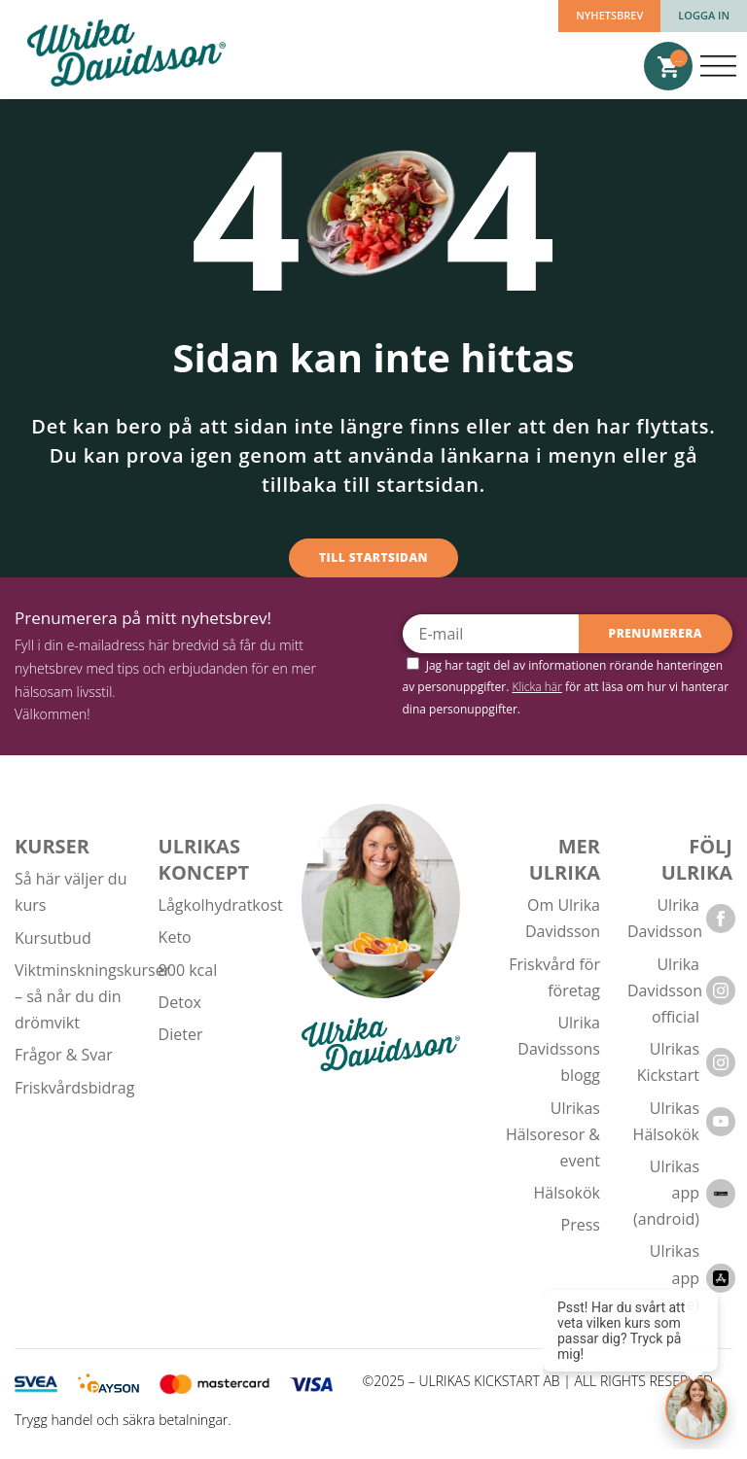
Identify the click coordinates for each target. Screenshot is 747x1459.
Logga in (703, 15)
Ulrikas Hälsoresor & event (553, 1134)
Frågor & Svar (64, 1054)
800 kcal (188, 970)
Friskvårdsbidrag (74, 1087)
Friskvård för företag (554, 977)
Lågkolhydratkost (221, 905)
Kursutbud (53, 938)
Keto (175, 937)
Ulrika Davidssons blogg (558, 1049)
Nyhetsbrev (609, 15)
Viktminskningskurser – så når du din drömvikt (92, 996)
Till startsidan (373, 557)
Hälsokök (567, 1192)
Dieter (181, 1034)
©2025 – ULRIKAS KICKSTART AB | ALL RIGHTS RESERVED (538, 1381)
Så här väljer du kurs (70, 892)
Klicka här (537, 686)
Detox (180, 1002)
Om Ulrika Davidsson (562, 918)
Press (580, 1224)
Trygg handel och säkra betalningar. (123, 1419)
